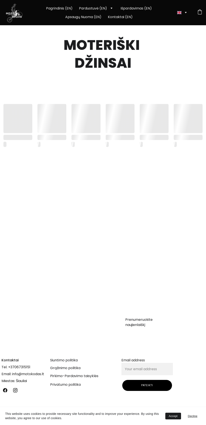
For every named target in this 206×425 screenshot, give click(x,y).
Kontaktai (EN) (120, 16)
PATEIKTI (147, 386)
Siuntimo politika (64, 360)
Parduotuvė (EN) (93, 8)
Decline (192, 416)
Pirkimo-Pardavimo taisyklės (74, 375)
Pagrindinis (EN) (59, 8)
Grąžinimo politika (65, 367)
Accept (173, 416)
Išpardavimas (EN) (136, 8)
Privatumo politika (65, 384)
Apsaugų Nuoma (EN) (83, 16)
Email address (133, 361)
